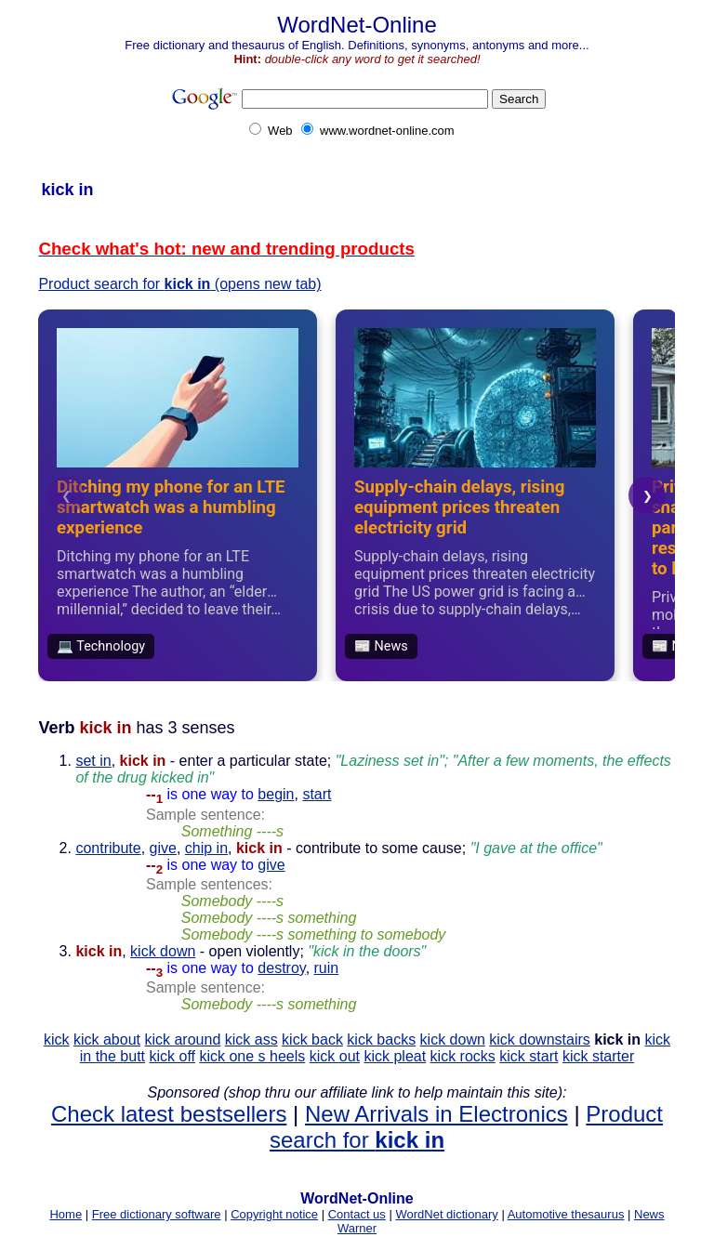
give (163, 848)
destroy (281, 968)
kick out (335, 1056)
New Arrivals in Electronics (436, 1113)
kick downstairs (539, 1039)
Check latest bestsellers (168, 1113)
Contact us (357, 1214)
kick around (182, 1039)
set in (93, 761)
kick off (173, 1056)
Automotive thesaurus (566, 1214)
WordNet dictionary (446, 1214)
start (316, 794)
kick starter (598, 1056)
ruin (326, 968)
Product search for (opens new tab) (179, 284)
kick (57, 1039)
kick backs (381, 1039)
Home (65, 1214)
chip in (206, 848)
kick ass (251, 1039)
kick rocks (463, 1056)
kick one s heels (252, 1056)
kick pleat (395, 1056)
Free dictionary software (156, 1214)
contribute (107, 848)
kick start (528, 1056)
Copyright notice (274, 1214)
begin (276, 794)
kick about (106, 1039)
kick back (312, 1039)
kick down (162, 951)
